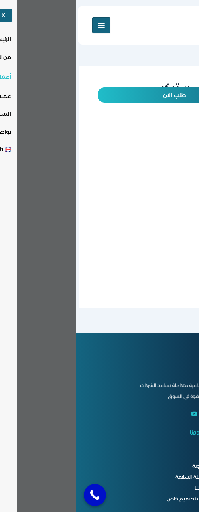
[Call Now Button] (19, 495)
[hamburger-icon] (25, 25)
